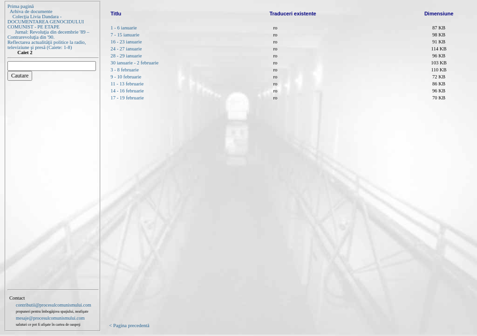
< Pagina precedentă (129, 325)
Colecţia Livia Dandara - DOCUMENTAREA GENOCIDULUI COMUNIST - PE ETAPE (45, 21)
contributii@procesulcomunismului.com (53, 305)
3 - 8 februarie (124, 69)
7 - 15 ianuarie (124, 34)
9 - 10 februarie (125, 76)
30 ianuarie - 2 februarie (134, 62)
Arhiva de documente (31, 11)
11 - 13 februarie (126, 83)
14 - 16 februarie (126, 90)
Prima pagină (20, 6)
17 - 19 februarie (126, 97)
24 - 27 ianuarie (126, 48)
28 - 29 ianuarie (126, 55)
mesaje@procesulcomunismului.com (50, 318)
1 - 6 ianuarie (123, 27)
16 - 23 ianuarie (126, 41)
